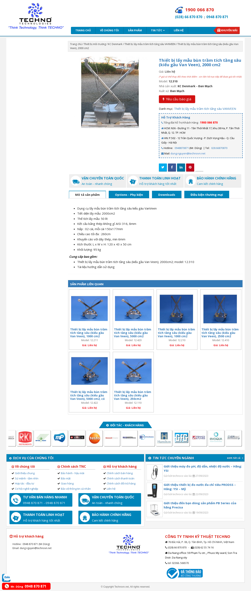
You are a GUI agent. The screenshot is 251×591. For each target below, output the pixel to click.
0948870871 (182, 148)
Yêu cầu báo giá (177, 99)
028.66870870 (219, 148)
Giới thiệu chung (25, 473)
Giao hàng (67, 483)
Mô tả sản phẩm (87, 195)
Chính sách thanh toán (120, 478)
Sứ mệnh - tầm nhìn (26, 478)
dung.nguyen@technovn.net (188, 153)
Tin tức (158, 30)
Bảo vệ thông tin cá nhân (76, 488)
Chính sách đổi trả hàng (121, 483)
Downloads (166, 195)
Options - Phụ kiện (129, 195)
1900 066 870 (209, 122)
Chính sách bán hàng (120, 473)
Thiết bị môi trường (95, 44)
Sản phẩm (135, 30)
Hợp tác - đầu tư (24, 483)
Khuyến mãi (229, 30)
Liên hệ (179, 30)
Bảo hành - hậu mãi (72, 473)
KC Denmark (115, 44)
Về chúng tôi (109, 30)
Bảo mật (66, 478)
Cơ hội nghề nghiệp (26, 488)
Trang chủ (83, 30)
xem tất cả (235, 458)
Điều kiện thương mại (207, 195)
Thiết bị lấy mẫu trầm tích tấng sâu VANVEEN (149, 44)
